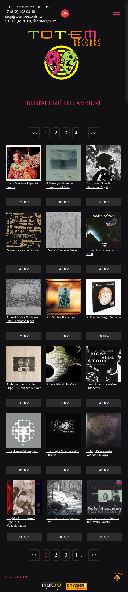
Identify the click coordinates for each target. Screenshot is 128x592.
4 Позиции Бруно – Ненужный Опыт (59, 185)
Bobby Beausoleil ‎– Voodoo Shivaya (99, 453)
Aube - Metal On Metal (61, 384)
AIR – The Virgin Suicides (103, 317)
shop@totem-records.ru (23, 16)
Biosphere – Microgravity (23, 451)
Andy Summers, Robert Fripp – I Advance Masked (23, 386)
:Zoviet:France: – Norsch (62, 250)
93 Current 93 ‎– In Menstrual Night (98, 185)
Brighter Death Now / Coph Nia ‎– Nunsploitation (21, 521)
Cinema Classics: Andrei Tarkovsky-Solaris (103, 520)
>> (94, 133)
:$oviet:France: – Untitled (23, 250)
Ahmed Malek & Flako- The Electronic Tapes (22, 319)
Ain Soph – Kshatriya (60, 317)
